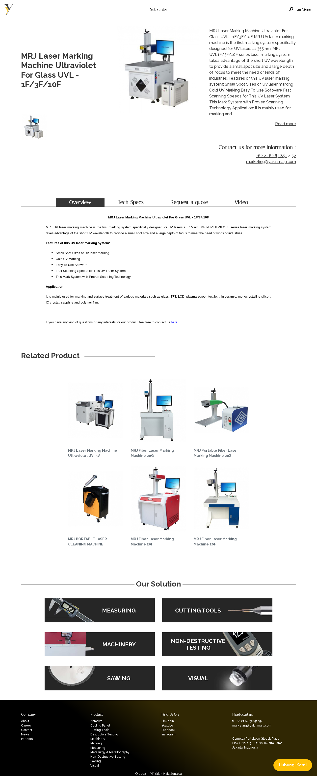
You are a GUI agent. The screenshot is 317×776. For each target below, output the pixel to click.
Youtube (167, 725)
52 (293, 155)
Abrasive (96, 721)
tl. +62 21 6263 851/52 (247, 721)
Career (26, 725)
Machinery (97, 739)
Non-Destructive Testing (107, 756)
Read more (285, 123)
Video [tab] (241, 202)
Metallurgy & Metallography (110, 752)
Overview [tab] (80, 202)
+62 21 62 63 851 (271, 155)
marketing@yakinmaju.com (271, 161)
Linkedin (167, 721)
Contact (26, 730)
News (25, 734)
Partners (27, 739)
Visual (94, 765)
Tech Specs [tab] (130, 202)
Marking (96, 743)
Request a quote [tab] (189, 202)
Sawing (95, 761)
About (25, 721)
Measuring (97, 748)
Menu (304, 9)
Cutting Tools (99, 730)
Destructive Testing (104, 734)
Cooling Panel (100, 725)
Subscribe (158, 9)
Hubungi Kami (293, 765)
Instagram (168, 734)
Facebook (168, 730)
